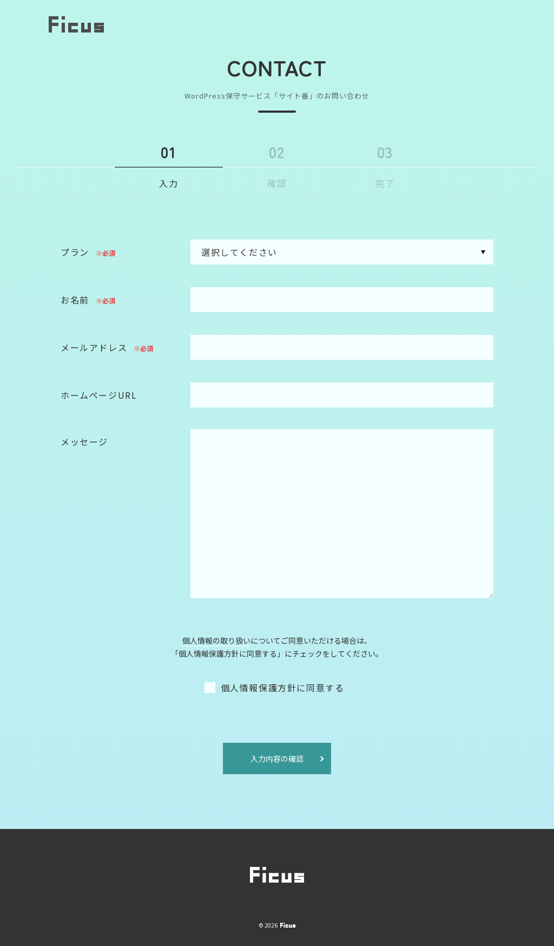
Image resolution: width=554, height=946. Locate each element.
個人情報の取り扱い (216, 641)
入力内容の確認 (277, 759)
